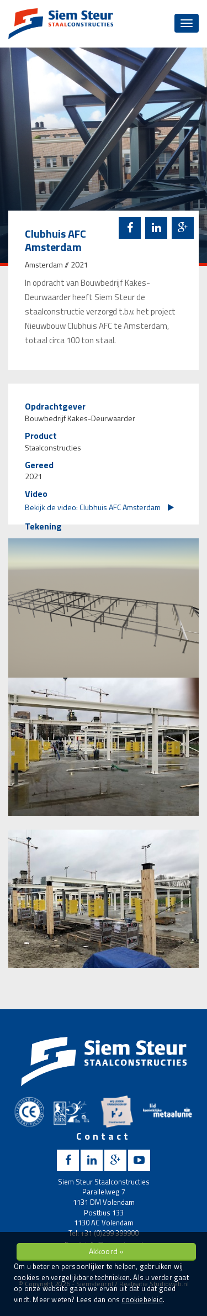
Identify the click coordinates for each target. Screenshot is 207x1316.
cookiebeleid (141, 1299)
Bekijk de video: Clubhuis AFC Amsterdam (99, 507)
